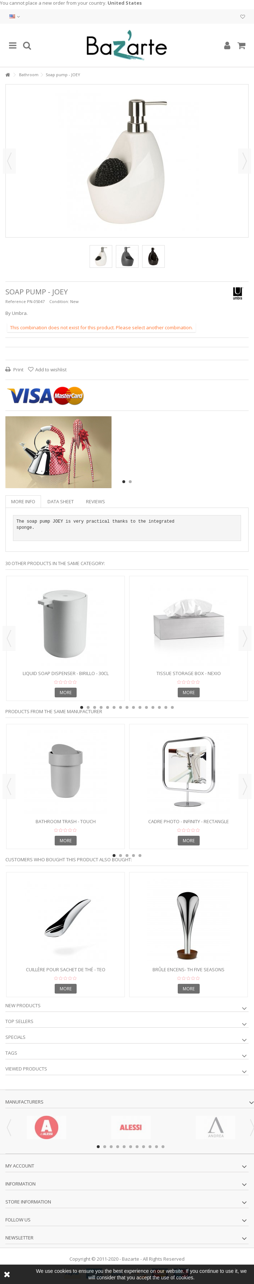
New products (23, 1005)
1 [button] (123, 481)
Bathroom (28, 74)
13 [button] (159, 707)
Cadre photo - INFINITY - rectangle (188, 821)
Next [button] (244, 161)
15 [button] (172, 707)
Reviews (95, 501)
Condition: (59, 301)
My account (19, 1166)
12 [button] (152, 707)
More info (23, 501)
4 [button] (101, 707)
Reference (15, 301)
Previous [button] (9, 161)
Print (17, 369)
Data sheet (60, 501)
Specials (15, 1037)
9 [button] (133, 707)
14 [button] (165, 707)
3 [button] (94, 707)
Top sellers (19, 1021)
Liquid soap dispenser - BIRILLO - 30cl (66, 673)
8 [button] (127, 707)
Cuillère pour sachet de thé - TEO (65, 969)
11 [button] (146, 707)
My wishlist (242, 17)
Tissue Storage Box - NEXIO (189, 673)
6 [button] (114, 707)
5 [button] (107, 707)
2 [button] (130, 481)
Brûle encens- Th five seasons (188, 969)
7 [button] (120, 707)
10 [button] (140, 707)
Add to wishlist (51, 369)
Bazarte (130, 1259)
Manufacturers (24, 1102)
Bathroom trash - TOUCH (66, 821)
